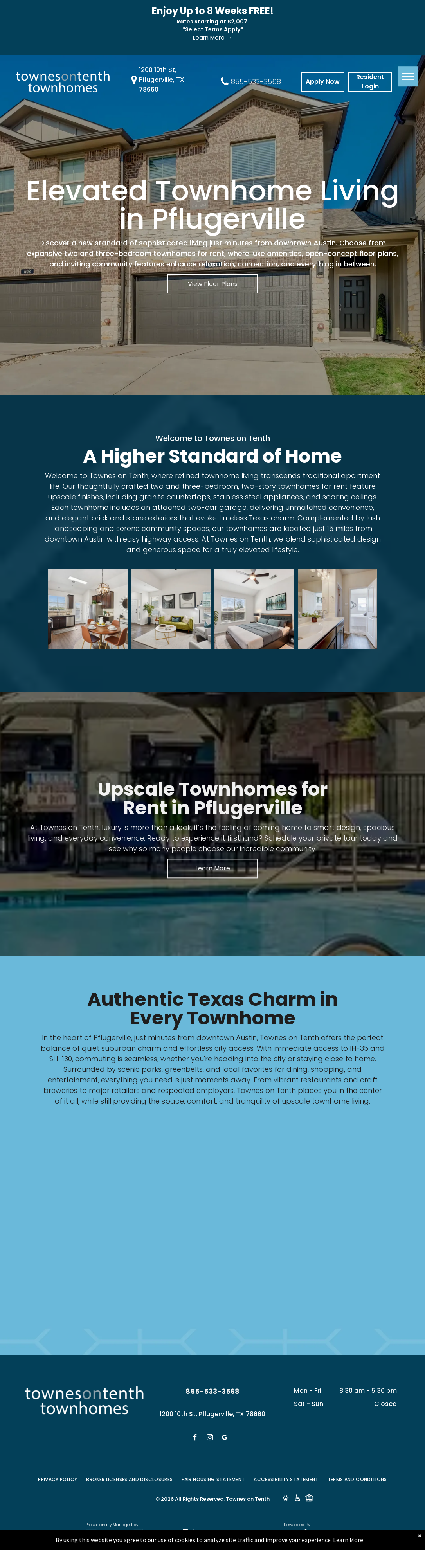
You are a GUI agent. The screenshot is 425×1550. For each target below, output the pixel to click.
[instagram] (209, 1438)
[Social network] (285, 1499)
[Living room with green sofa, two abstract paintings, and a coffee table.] (171, 609)
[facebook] (195, 1438)
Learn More (348, 1543)
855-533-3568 (256, 81)
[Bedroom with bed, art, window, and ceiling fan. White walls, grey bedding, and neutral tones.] (254, 609)
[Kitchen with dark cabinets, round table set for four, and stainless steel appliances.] (88, 609)
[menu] (408, 76)
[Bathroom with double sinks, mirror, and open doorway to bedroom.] (337, 609)
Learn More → (212, 37)
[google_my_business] (224, 1438)
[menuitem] (58, 1479)
